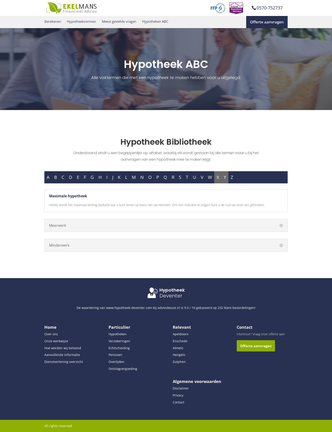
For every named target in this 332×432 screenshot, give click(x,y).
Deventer (170, 295)
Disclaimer (181, 388)
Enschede (180, 341)
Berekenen (52, 21)
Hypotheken (118, 334)
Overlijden (116, 362)
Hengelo (179, 355)
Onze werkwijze (56, 341)
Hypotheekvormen (81, 21)
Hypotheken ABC (155, 21)
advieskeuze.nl (169, 308)
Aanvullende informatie (62, 355)
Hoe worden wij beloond (62, 348)
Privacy (178, 395)
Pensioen (115, 355)
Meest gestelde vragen (119, 21)
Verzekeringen (119, 341)
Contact (178, 402)
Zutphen (179, 362)
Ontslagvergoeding (123, 369)
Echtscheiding (119, 348)
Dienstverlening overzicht (63, 362)
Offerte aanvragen (267, 22)
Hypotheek (172, 290)
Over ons (51, 334)
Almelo (178, 348)
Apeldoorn (181, 334)
